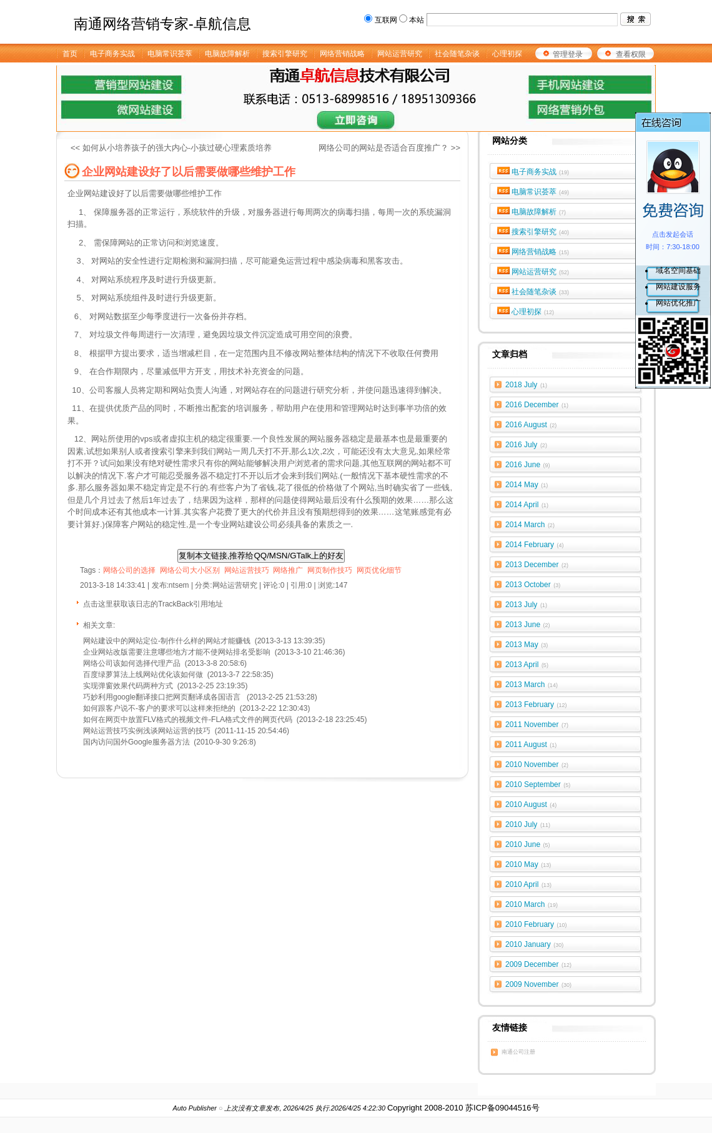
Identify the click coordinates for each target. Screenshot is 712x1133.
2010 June (527, 844)
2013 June (527, 624)
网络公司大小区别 (190, 570)
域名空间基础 (678, 270)
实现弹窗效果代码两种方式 (128, 685)
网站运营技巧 (246, 570)
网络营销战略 (541, 251)
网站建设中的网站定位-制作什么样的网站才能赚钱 (166, 640)
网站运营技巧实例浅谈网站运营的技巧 (146, 730)
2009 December (538, 964)
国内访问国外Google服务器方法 (136, 742)
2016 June (527, 464)
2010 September (537, 784)
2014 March (530, 524)
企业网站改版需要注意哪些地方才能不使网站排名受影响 (176, 652)
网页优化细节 (379, 570)
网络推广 (288, 570)
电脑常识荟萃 (541, 191)
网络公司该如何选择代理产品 (131, 663)
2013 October (532, 584)
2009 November (538, 984)
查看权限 (631, 54)
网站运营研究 (541, 271)
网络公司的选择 (129, 570)
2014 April (526, 504)
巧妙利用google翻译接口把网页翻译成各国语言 (162, 697)
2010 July (527, 824)
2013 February (536, 704)
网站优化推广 (678, 303)
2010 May (528, 864)
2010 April (528, 884)
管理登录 (568, 54)
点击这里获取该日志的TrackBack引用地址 (153, 604)
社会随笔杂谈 (541, 291)
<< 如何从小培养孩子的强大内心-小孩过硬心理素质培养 (171, 147)
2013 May (526, 644)
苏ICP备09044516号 (502, 1107)
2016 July (526, 444)
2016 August (530, 424)
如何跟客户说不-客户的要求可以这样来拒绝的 (159, 708)
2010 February (536, 924)
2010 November (536, 764)
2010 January (534, 944)
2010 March (531, 904)
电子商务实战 (541, 171)
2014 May (526, 484)
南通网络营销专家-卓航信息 (162, 24)
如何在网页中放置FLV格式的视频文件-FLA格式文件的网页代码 (187, 719)
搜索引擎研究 (541, 231)
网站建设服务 (678, 286)
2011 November (536, 724)
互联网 (386, 20)
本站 (416, 20)
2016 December (536, 404)
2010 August (530, 804)
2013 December (536, 564)
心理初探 (533, 311)
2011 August (530, 744)
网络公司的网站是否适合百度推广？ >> (389, 147)
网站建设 (100, 193)
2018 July (526, 384)
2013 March (531, 684)
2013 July (526, 604)
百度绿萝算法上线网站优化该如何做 (143, 674)
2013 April (526, 664)
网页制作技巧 (329, 570)
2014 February (534, 544)
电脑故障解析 (539, 211)
